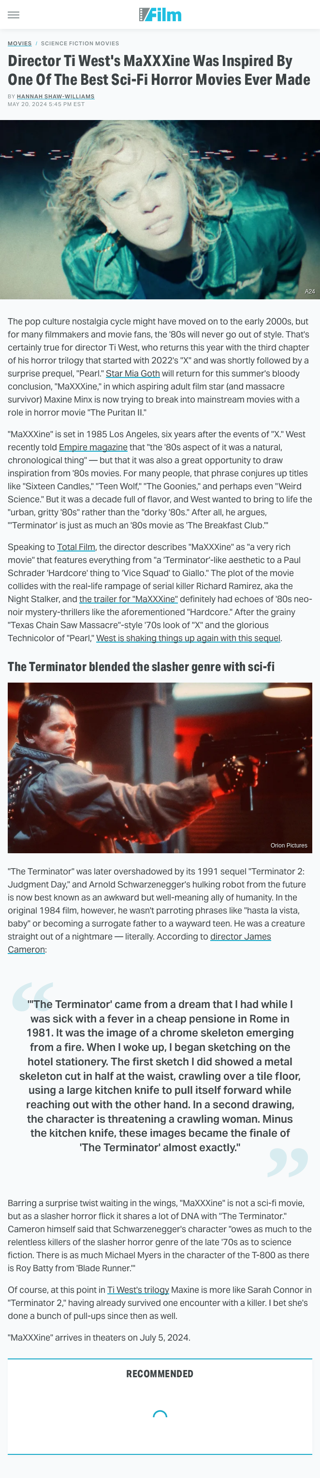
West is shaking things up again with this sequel (188, 638)
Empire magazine (93, 447)
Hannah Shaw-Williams (56, 96)
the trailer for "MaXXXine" (128, 599)
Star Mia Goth (133, 373)
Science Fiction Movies (80, 43)
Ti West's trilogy (138, 1289)
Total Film (76, 546)
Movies (20, 43)
